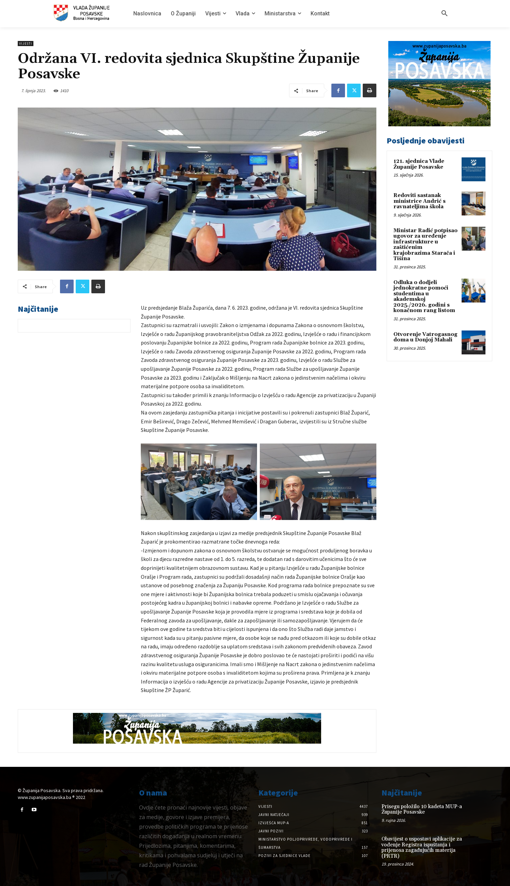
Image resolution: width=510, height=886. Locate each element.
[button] (444, 13)
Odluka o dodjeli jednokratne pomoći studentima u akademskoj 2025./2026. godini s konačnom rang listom (424, 296)
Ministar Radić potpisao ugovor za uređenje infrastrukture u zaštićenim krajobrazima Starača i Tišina (425, 244)
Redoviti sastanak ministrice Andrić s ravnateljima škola (419, 201)
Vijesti (25, 43)
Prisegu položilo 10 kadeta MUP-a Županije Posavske (421, 809)
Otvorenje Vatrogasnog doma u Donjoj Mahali (425, 337)
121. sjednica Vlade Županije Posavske (418, 164)
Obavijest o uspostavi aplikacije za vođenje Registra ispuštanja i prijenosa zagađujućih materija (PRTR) (421, 847)
